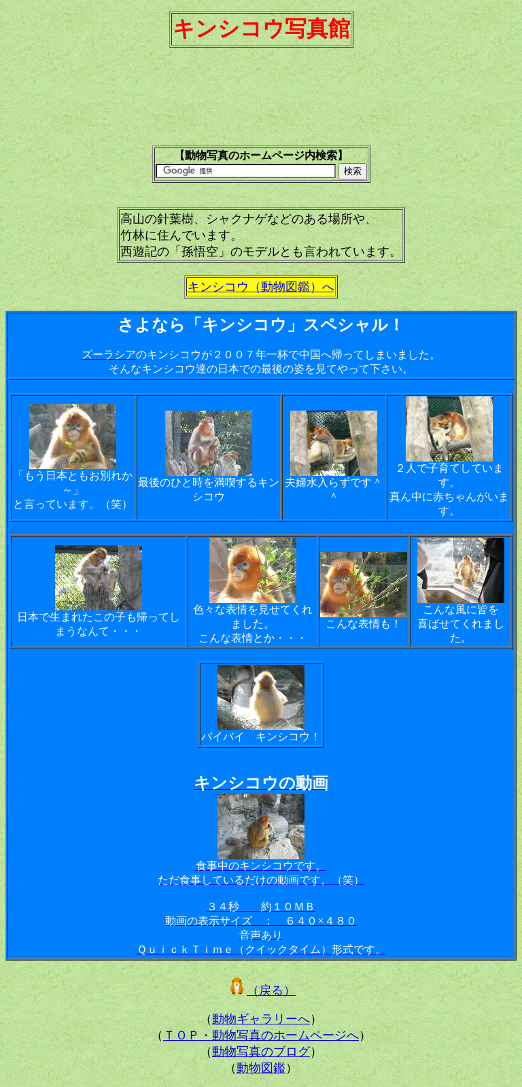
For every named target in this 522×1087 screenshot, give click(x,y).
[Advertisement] (261, 102)
